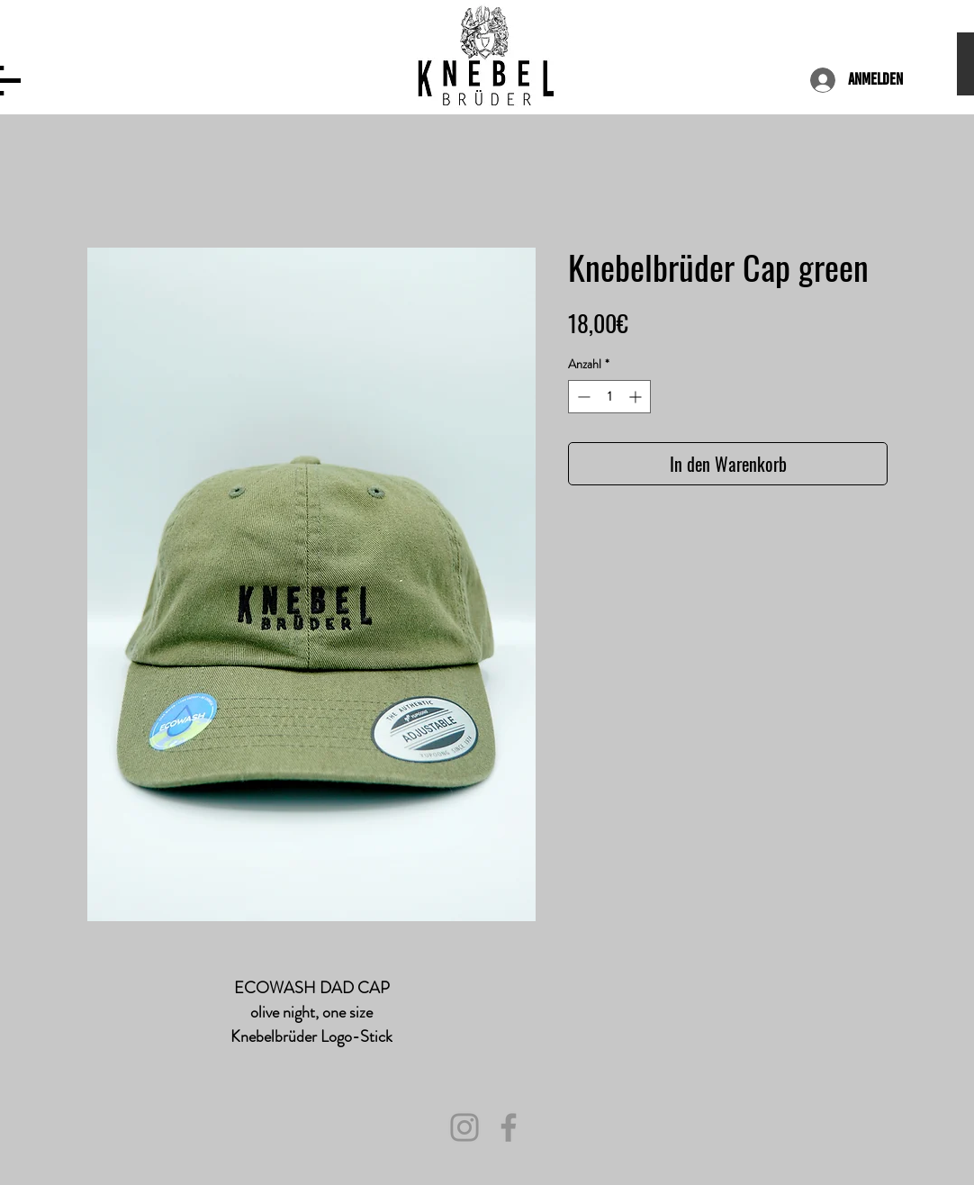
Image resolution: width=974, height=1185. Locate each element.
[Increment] (637, 396)
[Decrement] (582, 396)
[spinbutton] (609, 396)
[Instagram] (464, 1127)
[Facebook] (509, 1127)
